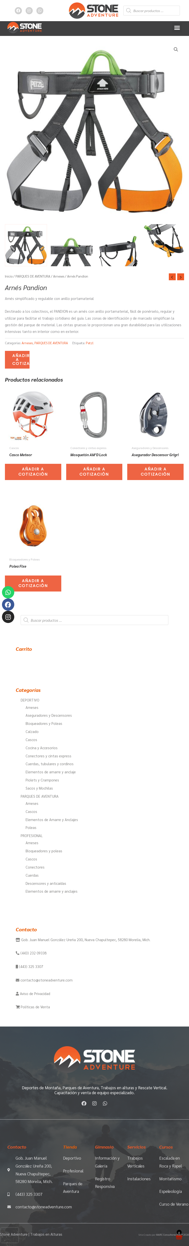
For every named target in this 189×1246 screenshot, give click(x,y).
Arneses (58, 276)
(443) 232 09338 (33, 952)
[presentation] (9, 1235)
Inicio (9, 276)
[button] (177, 27)
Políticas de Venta (35, 1006)
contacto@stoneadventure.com (46, 980)
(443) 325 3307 (30, 966)
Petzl (90, 343)
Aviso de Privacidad (34, 993)
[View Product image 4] (163, 245)
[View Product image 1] (26, 245)
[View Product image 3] (117, 245)
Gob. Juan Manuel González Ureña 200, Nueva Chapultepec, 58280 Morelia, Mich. (85, 939)
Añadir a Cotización (21, 359)
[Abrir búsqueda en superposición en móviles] (151, 11)
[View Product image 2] (72, 245)
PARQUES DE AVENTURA (33, 276)
